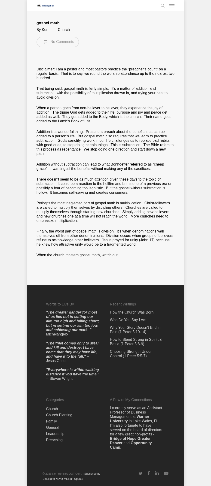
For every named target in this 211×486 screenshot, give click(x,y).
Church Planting (59, 415)
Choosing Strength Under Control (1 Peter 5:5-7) (131, 354)
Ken (45, 30)
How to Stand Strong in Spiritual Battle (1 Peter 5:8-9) (136, 342)
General (52, 427)
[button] (171, 5)
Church (64, 30)
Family (51, 421)
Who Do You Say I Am (128, 320)
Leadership (55, 434)
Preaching (54, 440)
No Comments (58, 42)
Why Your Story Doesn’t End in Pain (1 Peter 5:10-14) (135, 330)
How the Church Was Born (132, 312)
